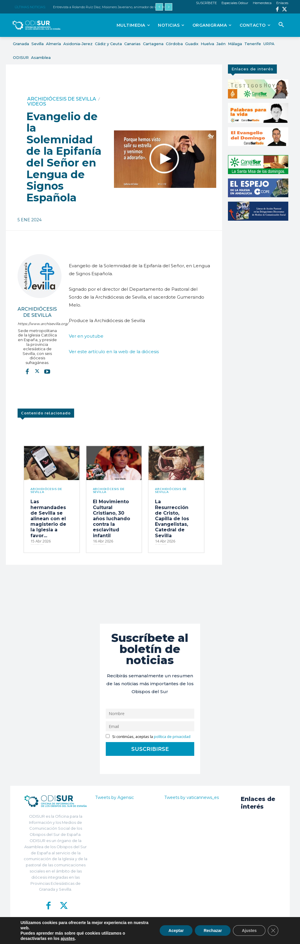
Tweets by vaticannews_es (191, 797)
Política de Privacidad (175, 935)
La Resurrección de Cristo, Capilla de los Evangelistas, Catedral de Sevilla (172, 518)
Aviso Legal (205, 935)
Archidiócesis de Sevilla (61, 99)
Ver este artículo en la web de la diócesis (114, 351)
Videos (36, 104)
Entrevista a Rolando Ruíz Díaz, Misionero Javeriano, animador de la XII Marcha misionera (121, 7)
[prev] (159, 7)
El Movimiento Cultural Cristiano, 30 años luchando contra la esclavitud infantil (111, 518)
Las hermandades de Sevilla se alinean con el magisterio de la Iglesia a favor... (48, 518)
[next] (168, 7)
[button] (281, 25)
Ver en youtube (86, 336)
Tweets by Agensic (114, 797)
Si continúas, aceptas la (148, 736)
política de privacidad (172, 736)
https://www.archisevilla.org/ (37, 324)
